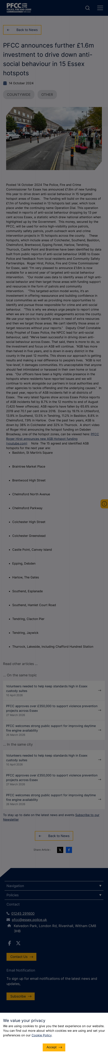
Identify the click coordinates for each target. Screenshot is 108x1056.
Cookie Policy (42, 1035)
